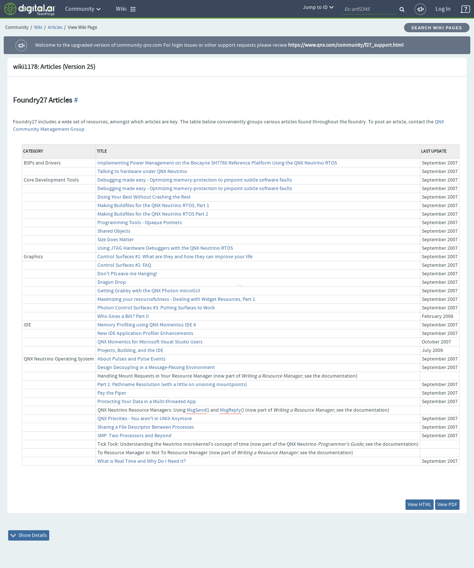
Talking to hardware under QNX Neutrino (142, 171)
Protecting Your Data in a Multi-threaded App (146, 401)
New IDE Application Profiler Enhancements (145, 333)
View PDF (447, 504)
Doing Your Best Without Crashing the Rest (144, 197)
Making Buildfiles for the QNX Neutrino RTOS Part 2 (152, 214)
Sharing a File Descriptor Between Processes (145, 427)
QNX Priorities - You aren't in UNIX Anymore (144, 418)
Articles (55, 27)
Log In (443, 9)
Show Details (28, 535)
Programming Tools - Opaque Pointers (139, 222)
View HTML (419, 504)
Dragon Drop (111, 282)
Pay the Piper (111, 393)
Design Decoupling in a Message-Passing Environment (156, 367)
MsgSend (196, 410)
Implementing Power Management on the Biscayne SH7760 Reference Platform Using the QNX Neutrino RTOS (217, 163)
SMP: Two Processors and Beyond (134, 435)
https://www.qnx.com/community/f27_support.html (346, 45)
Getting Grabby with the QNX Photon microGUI (148, 291)
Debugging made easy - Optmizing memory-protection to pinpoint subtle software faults (194, 180)
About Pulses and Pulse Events (131, 359)
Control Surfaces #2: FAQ (124, 265)
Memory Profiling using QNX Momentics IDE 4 (146, 325)
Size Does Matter (115, 239)
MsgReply (230, 410)
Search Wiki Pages (436, 28)
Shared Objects (113, 231)
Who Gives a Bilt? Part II (123, 316)
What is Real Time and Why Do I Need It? (141, 461)
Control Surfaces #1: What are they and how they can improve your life (175, 256)
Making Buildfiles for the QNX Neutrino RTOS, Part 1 (153, 205)
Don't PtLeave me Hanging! (127, 273)
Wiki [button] (126, 9)
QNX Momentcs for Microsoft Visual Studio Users (150, 342)
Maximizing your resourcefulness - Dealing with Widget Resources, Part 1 (176, 299)
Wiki (38, 27)
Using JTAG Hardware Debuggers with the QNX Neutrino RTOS (165, 248)
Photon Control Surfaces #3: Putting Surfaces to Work (156, 308)
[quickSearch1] (368, 9)
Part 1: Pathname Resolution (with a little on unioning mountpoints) (172, 384)
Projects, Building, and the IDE (130, 350)
